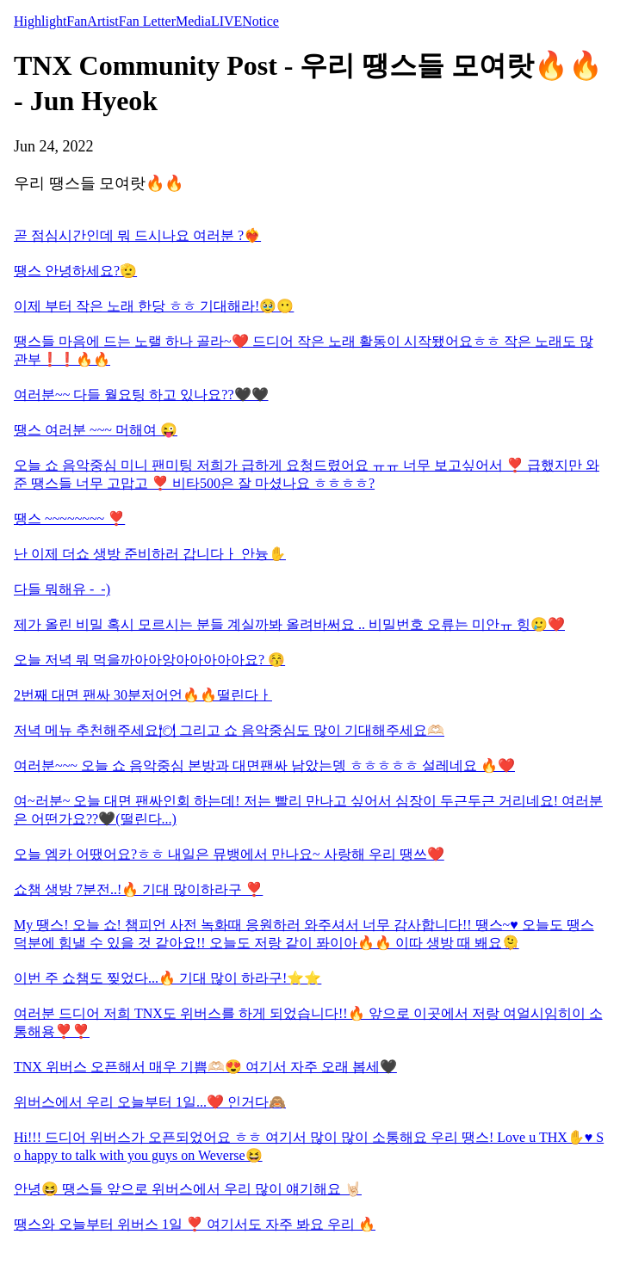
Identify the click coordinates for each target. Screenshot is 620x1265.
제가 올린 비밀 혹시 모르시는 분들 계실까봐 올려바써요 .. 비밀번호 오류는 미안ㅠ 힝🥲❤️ (289, 624)
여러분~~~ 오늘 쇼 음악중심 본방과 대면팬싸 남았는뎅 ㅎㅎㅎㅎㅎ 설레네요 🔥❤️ (264, 765)
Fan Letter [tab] (147, 21)
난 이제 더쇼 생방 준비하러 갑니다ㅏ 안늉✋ (150, 553)
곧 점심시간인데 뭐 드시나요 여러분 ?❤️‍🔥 (137, 235)
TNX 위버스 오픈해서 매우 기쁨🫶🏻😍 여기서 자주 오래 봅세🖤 (205, 1066)
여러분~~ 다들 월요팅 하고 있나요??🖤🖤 (141, 394)
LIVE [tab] (226, 21)
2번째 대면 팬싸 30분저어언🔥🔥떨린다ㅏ (143, 695)
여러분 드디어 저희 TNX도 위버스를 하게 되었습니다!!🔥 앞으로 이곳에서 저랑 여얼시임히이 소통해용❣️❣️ (308, 1022)
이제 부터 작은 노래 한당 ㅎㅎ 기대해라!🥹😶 (154, 306)
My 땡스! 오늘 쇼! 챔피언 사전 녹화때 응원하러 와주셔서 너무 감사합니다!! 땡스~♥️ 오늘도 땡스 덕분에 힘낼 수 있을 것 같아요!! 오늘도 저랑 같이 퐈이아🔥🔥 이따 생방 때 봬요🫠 (304, 933)
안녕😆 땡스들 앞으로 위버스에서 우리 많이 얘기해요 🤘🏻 (188, 1189)
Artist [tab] (102, 21)
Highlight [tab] (40, 21)
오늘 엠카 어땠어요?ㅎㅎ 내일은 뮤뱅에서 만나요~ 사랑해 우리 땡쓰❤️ (229, 854)
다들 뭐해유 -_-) (62, 589)
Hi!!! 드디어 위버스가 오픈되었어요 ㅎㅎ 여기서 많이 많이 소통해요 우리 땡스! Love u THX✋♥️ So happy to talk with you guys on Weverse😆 (309, 1146)
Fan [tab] (76, 21)
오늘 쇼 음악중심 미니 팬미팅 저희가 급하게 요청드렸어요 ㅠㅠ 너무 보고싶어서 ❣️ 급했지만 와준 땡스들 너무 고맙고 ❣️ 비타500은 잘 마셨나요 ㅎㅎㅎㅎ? (306, 474)
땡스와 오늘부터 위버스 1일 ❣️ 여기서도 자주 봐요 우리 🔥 (194, 1224)
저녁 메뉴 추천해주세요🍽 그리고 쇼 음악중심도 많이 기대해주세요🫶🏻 (229, 730)
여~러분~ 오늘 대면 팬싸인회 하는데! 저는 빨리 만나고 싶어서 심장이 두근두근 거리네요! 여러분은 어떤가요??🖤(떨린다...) (308, 809)
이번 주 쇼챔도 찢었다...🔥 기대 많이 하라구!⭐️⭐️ (167, 978)
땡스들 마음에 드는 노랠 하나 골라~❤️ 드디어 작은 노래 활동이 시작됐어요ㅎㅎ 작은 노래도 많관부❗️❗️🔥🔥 (303, 350)
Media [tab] (193, 21)
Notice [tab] (260, 21)
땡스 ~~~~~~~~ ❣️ (69, 518)
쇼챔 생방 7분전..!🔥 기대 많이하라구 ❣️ (138, 889)
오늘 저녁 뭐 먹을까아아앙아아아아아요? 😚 (149, 659)
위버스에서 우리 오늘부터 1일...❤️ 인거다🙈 (150, 1102)
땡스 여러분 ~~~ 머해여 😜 (95, 430)
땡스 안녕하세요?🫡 (75, 270)
